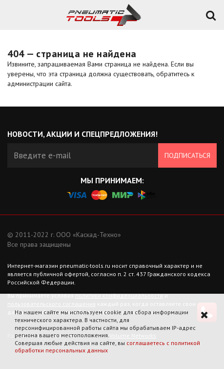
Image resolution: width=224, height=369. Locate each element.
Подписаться (187, 155)
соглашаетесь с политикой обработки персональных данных (107, 346)
